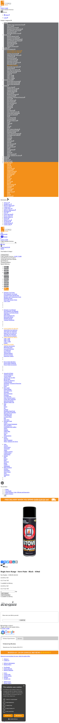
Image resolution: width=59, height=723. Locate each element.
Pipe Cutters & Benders (13, 129)
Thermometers (11, 149)
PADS (5, 23)
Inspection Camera (12, 61)
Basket (4, 236)
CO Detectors (11, 56)
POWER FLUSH (8, 80)
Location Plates (11, 119)
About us (7, 202)
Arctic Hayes (11, 168)
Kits (8, 116)
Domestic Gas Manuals (13, 37)
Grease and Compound (13, 113)
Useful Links (8, 224)
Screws (9, 136)
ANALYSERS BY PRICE (14, 52)
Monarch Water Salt (12, 120)
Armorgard (10, 170)
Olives (9, 126)
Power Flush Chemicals (13, 82)
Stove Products (11, 146)
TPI (8, 193)
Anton (9, 165)
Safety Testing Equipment (14, 133)
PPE (8, 128)
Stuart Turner (11, 191)
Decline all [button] (19, 715)
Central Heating (11, 96)
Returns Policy (8, 217)
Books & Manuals (9, 205)
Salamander (10, 186)
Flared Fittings (11, 101)
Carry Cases (10, 26)
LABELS (6, 48)
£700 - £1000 (11, 78)
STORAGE (7, 159)
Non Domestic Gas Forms (14, 30)
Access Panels (11, 87)
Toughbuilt (10, 196)
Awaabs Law (8, 204)
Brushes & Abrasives (13, 94)
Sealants (9, 138)
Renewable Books (12, 43)
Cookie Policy (8, 208)
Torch (9, 151)
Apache (9, 167)
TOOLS (6, 85)
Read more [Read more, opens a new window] (12, 696)
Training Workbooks (12, 46)
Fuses (9, 109)
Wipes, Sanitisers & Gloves (14, 155)
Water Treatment (11, 154)
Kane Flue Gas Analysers (14, 62)
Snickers (9, 190)
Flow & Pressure (12, 103)
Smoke (9, 139)
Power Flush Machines (13, 84)
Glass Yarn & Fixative (13, 112)
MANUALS (7, 35)
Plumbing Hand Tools (13, 130)
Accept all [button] (8, 715)
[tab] (8, 638)
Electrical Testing (12, 58)
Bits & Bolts (10, 93)
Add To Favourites (5, 595)
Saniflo (9, 187)
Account (4, 234)
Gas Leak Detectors (12, 59)
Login (6, 17)
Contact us (7, 207)
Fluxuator (10, 107)
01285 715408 (4, 8)
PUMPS (6, 158)
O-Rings (9, 123)
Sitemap (6, 218)
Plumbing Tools (11, 132)
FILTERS (6, 157)
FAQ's (6, 213)
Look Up (22, 620)
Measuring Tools (11, 64)
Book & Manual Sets (13, 36)
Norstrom (10, 181)
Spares (9, 142)
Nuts (8, 122)
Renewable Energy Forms (14, 33)
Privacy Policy (8, 215)
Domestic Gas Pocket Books (15, 39)
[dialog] (14, 702)
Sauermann (10, 189)
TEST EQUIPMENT (9, 49)
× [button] (23, 686)
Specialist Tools (11, 143)
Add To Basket (4, 593)
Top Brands (7, 221)
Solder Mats (10, 141)
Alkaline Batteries (12, 91)
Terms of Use (8, 220)
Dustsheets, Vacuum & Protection (16, 97)
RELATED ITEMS (12, 65)
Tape (8, 148)
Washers (9, 152)
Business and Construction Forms (16, 24)
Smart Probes (11, 68)
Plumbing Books (11, 42)
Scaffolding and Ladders (13, 135)
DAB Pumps (10, 174)
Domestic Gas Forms (13, 27)
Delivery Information (10, 210)
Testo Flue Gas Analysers (14, 71)
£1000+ (9, 74)
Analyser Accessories (13, 53)
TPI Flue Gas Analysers (13, 69)
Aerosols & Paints (12, 90)
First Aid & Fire (11, 100)
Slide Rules (10, 45)
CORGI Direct (11, 173)
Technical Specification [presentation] (9, 638)
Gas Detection (11, 110)
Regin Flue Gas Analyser (14, 66)
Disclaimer (7, 211)
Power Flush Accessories (14, 81)
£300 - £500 (10, 75)
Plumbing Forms (11, 32)
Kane (9, 180)
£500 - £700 (10, 77)
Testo (9, 194)
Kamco (9, 178)
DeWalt (9, 175)
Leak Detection (11, 117)
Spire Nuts (10, 145)
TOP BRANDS (8, 162)
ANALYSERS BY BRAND (14, 50)
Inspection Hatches (12, 114)
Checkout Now (4, 254)
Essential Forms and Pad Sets (15, 29)
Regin (9, 183)
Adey (9, 164)
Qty (16, 591)
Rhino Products (11, 184)
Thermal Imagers (12, 72)
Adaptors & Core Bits (13, 88)
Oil (8, 125)
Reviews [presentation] (20, 638)
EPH (8, 177)
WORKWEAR (8, 161)
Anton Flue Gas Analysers (14, 55)
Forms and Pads (8, 214)
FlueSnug (10, 106)
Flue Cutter (10, 104)
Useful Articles (8, 223)
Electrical (10, 98)
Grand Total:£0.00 (5, 247)
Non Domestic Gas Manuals (14, 40)
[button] (13, 719)
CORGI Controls (12, 171)
